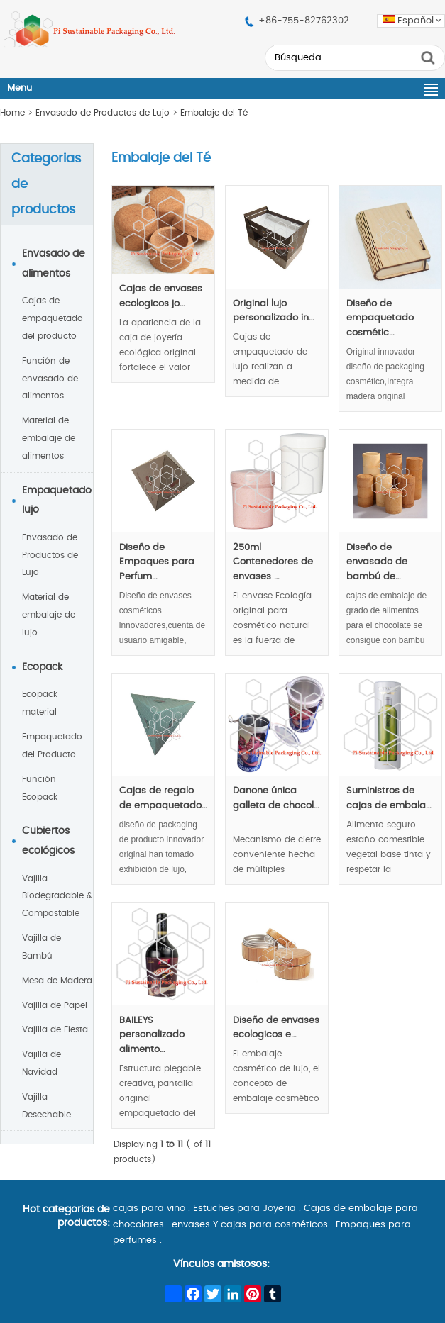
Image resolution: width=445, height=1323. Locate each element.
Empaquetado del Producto (52, 745)
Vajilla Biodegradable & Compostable (57, 896)
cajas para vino (149, 1208)
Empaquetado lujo (57, 500)
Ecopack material (39, 703)
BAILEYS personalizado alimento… (152, 1035)
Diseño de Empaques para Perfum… (156, 562)
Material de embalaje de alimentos (48, 438)
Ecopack (42, 667)
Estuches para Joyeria (244, 1208)
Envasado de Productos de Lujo (102, 112)
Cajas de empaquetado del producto (52, 318)
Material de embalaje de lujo (48, 615)
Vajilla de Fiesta (55, 1029)
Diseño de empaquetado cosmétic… (380, 318)
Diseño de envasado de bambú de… (376, 562)
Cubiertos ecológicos (48, 841)
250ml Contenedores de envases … (273, 562)
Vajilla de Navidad (41, 1063)
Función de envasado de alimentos (50, 379)
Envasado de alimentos (53, 264)
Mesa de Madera (57, 980)
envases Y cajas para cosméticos (250, 1224)
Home (12, 112)
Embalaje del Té (214, 112)
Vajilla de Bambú (41, 947)
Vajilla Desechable (46, 1106)
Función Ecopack (39, 788)
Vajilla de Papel (54, 1005)
